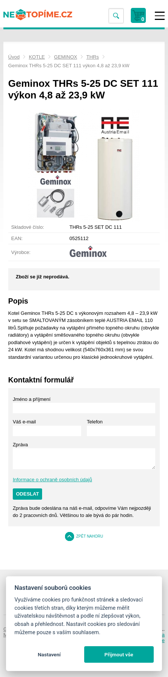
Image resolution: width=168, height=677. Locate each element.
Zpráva (20, 444)
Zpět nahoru (89, 536)
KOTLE (37, 57)
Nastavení (49, 654)
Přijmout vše (118, 654)
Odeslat (27, 494)
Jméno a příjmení (31, 399)
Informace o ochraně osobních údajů (52, 479)
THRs (92, 57)
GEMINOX (65, 57)
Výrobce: (20, 252)
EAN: (17, 238)
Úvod (14, 57)
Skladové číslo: (27, 227)
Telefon (95, 422)
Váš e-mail (24, 422)
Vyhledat (116, 16)
